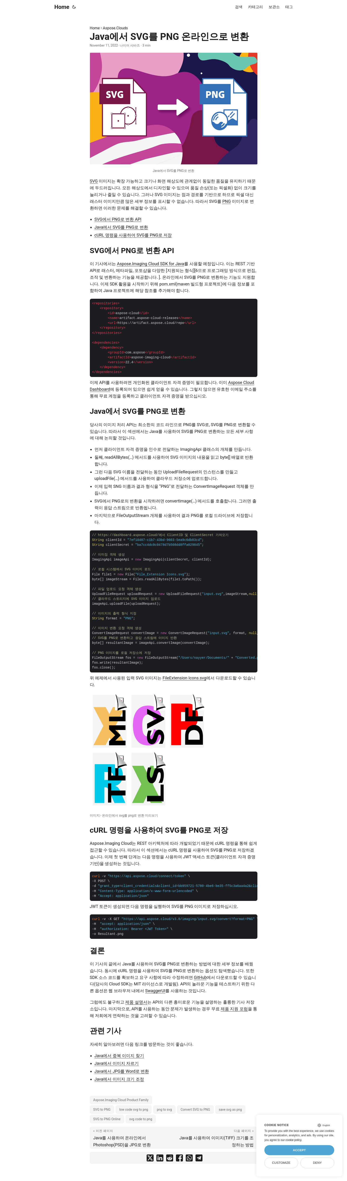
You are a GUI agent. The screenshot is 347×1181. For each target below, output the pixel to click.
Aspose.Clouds (115, 28)
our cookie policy (291, 1140)
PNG (226, 201)
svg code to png (140, 1119)
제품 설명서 (136, 1002)
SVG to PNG (102, 1109)
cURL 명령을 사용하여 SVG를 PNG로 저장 (133, 235)
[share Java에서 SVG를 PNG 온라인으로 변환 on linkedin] (159, 1159)
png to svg (164, 1109)
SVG (94, 181)
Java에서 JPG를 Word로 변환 (121, 1071)
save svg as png (230, 1109)
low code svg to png (133, 1109)
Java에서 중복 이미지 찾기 (119, 1055)
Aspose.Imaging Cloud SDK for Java (150, 263)
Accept (299, 1150)
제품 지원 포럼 (234, 1008)
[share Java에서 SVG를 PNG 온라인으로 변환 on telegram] (198, 1159)
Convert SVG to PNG (195, 1109)
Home (61, 7)
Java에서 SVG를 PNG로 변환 (121, 227)
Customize (281, 1162)
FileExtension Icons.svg (184, 677)
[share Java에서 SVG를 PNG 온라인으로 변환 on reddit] (169, 1159)
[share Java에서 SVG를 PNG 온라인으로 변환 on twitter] (150, 1159)
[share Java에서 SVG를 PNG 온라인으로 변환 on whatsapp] (189, 1159)
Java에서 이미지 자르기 (116, 1063)
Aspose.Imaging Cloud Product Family (120, 1100)
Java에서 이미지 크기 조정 (119, 1079)
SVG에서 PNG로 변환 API (117, 219)
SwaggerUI (155, 990)
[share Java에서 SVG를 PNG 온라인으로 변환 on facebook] (179, 1159)
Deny (317, 1162)
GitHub (200, 977)
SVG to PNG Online (107, 1119)
